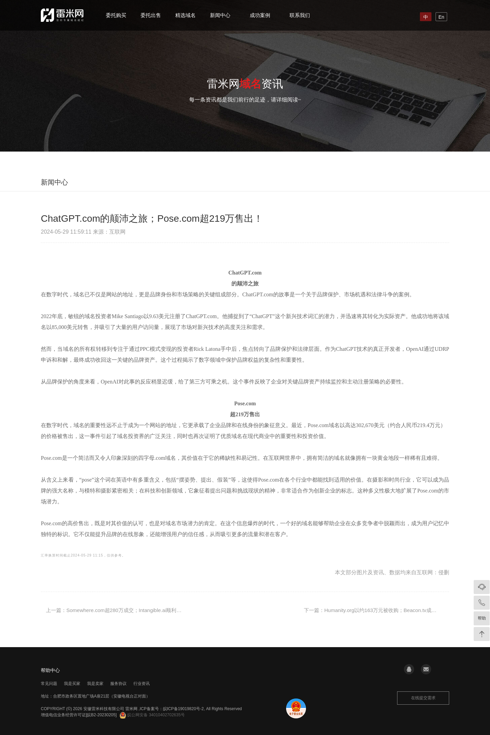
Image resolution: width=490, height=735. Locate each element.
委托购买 (116, 15)
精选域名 (185, 15)
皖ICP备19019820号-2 (183, 708)
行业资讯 (141, 683)
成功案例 (260, 15)
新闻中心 (220, 15)
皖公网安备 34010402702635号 (152, 715)
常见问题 (49, 683)
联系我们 (300, 15)
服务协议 (118, 683)
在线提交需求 (423, 697)
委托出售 (151, 15)
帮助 (482, 618)
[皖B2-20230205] (101, 715)
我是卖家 (95, 683)
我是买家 (72, 683)
